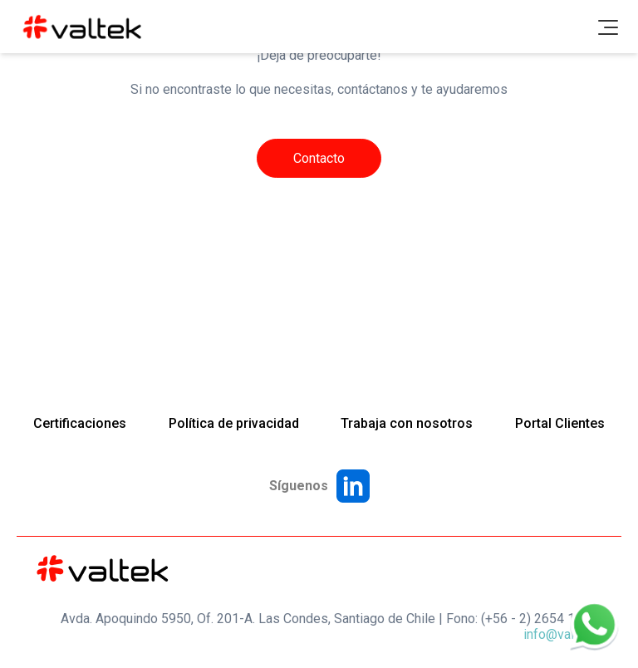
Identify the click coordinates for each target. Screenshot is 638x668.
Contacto (319, 158)
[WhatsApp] (594, 624)
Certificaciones (79, 423)
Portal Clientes (560, 423)
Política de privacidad (234, 423)
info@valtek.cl (564, 634)
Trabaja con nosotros (407, 423)
